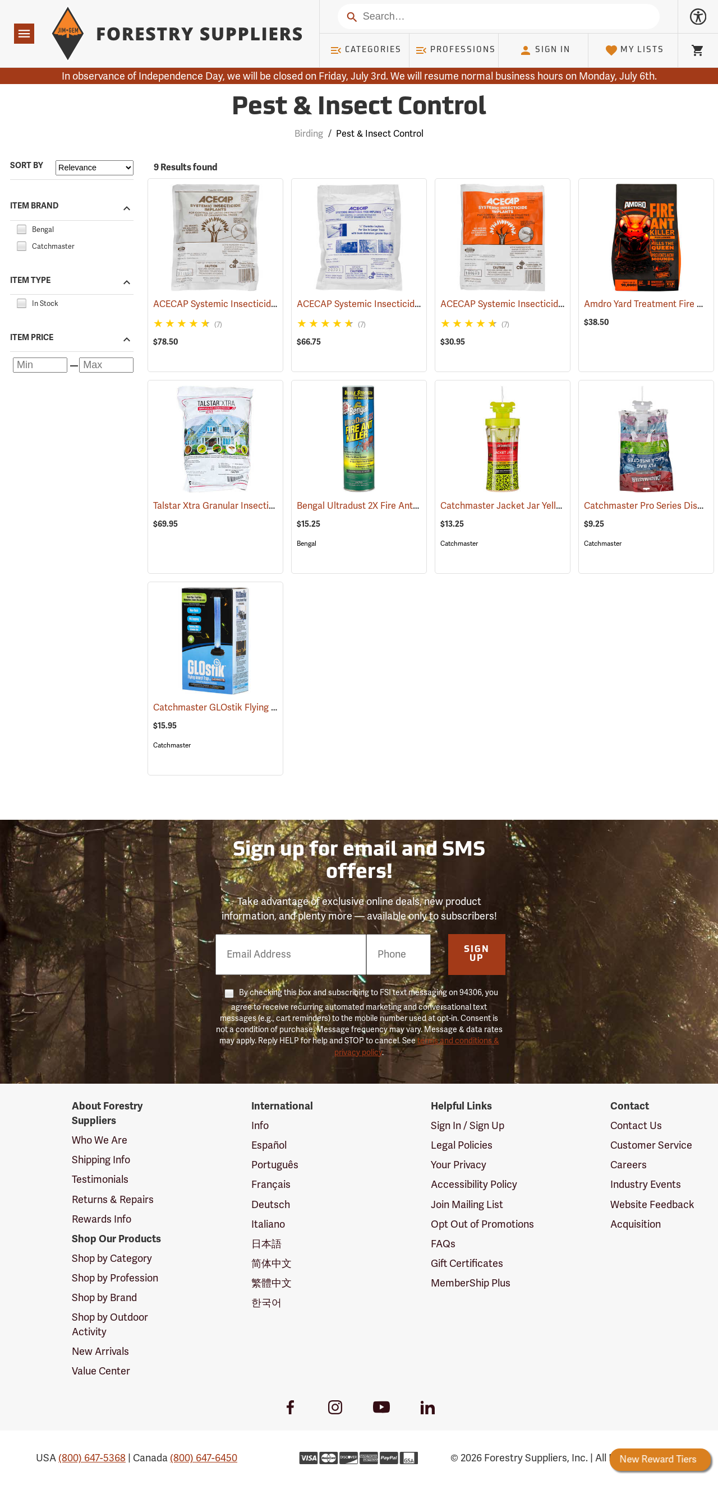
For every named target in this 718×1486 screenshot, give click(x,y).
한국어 (266, 1303)
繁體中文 (271, 1283)
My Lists (635, 50)
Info (260, 1126)
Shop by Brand (104, 1298)
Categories (365, 50)
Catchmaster (459, 543)
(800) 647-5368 (92, 1458)
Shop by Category (112, 1258)
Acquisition (635, 1224)
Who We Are (99, 1140)
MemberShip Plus (470, 1283)
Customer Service (651, 1145)
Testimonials (100, 1179)
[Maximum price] (106, 365)
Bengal (306, 543)
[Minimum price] (40, 365)
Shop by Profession (115, 1278)
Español (269, 1145)
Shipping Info (101, 1160)
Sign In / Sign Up (467, 1126)
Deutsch (270, 1205)
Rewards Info (101, 1219)
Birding (308, 134)
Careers (628, 1165)
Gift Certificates (467, 1263)
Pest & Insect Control (380, 134)
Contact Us (636, 1126)
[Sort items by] (95, 167)
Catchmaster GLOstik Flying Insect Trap (251, 707)
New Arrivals (100, 1351)
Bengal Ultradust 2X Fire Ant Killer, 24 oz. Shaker (410, 506)
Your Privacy (458, 1165)
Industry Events (645, 1184)
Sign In (544, 50)
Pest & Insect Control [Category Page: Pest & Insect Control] (359, 107)
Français (271, 1184)
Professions (455, 50)
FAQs (443, 1244)
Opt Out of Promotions (482, 1224)
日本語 (266, 1244)
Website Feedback (652, 1205)
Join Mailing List (467, 1205)
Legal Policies (462, 1145)
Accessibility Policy (474, 1184)
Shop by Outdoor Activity (110, 1324)
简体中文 (271, 1263)
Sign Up (477, 954)
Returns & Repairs (113, 1200)
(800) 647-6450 (203, 1458)
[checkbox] (21, 228)
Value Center (101, 1371)
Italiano (268, 1224)
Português (274, 1165)
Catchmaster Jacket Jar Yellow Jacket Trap (545, 506)
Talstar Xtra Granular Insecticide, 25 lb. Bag (255, 506)
